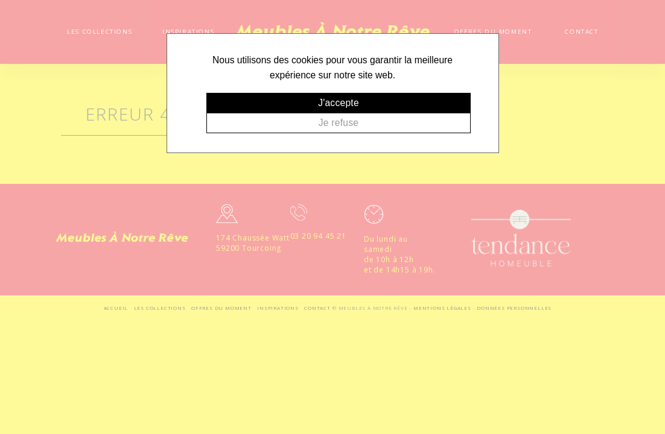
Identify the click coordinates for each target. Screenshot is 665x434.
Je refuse (338, 123)
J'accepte (338, 103)
